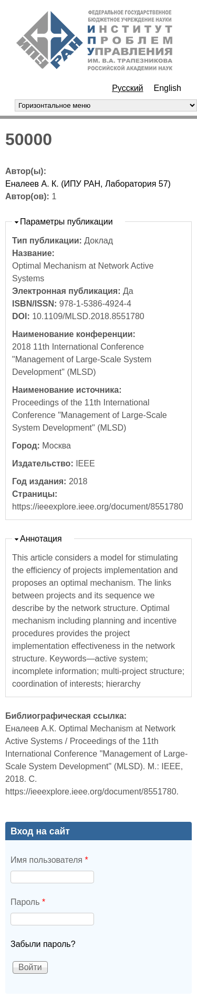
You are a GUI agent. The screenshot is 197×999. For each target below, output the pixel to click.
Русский (127, 88)
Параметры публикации (66, 221)
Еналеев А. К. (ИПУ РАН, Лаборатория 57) (88, 183)
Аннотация (41, 538)
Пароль (28, 902)
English (167, 88)
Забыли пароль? (43, 944)
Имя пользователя (49, 859)
